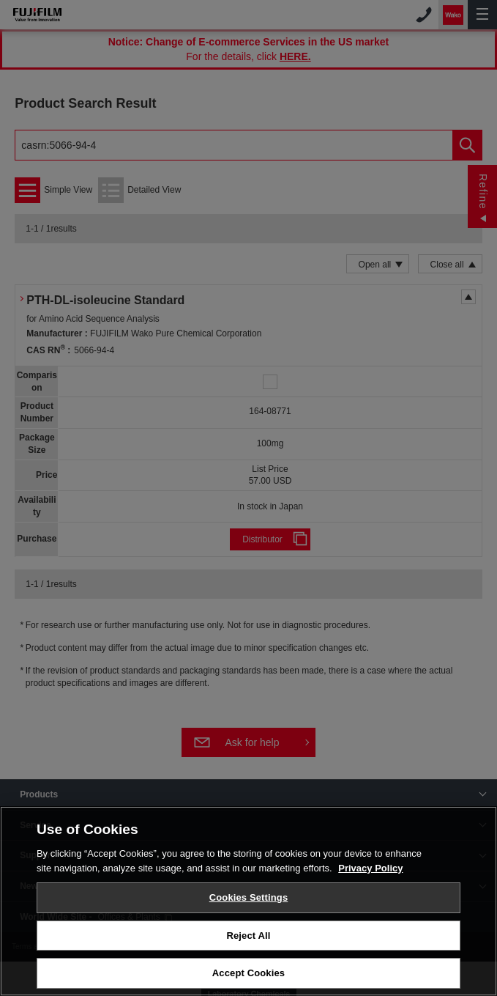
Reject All (248, 938)
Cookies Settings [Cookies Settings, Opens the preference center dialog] (248, 901)
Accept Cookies (248, 976)
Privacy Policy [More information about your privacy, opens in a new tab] (370, 871)
